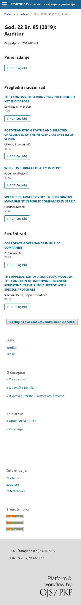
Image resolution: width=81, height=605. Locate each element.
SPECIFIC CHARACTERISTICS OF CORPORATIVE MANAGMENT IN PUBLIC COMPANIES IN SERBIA (40, 199)
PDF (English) (18, 68)
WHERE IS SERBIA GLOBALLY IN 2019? (32, 168)
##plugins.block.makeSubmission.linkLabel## (42, 322)
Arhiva (24, 14)
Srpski (10, 354)
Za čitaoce (12, 478)
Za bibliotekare (15, 491)
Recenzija (16, 429)
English (11, 348)
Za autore (12, 484)
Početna (9, 14)
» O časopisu (15, 379)
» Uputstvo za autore (21, 421)
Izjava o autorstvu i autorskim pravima (36, 396)
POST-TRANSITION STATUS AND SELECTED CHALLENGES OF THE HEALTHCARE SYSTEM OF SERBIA (39, 134)
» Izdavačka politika (20, 388)
